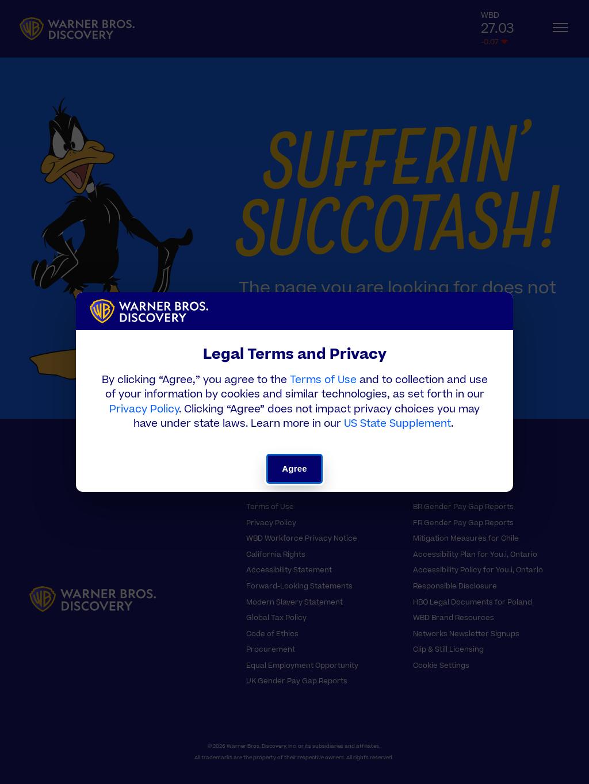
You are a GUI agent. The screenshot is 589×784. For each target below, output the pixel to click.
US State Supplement (397, 423)
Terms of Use (323, 380)
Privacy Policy (144, 409)
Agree (294, 468)
